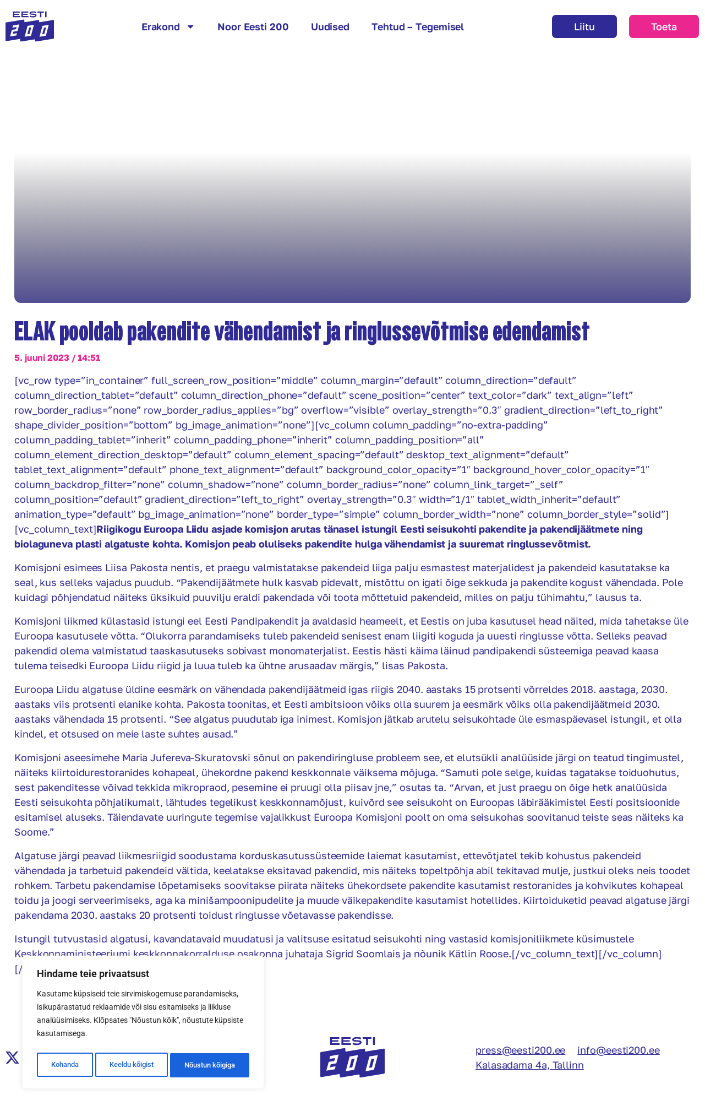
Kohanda (63, 1065)
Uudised (330, 26)
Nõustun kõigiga (209, 1065)
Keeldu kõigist (130, 1065)
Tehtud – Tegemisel (417, 26)
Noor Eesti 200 (253, 26)
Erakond (168, 26)
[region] (143, 1024)
